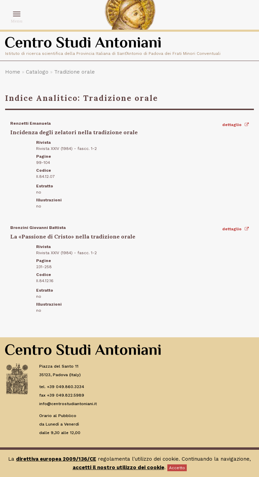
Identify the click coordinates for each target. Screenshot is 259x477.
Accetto (177, 467)
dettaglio (235, 124)
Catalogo (37, 72)
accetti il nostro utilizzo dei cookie (118, 467)
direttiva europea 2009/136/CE (56, 459)
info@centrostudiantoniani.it (68, 403)
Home (12, 72)
